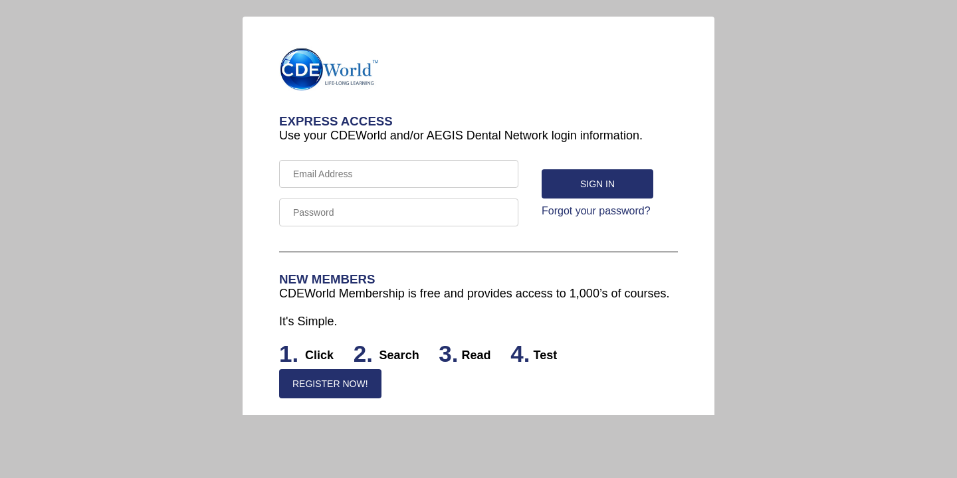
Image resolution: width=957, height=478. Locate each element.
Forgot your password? (596, 210)
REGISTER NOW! (330, 383)
